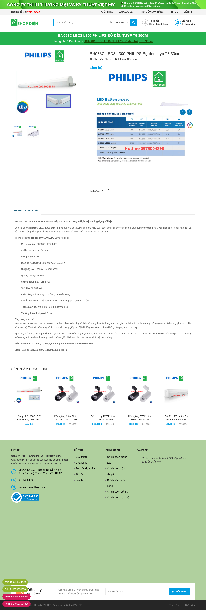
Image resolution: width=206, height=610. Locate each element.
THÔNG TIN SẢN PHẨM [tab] (26, 210)
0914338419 (33, 11)
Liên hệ (188, 11)
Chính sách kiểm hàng (116, 483)
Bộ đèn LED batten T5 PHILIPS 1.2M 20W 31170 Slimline (176, 419)
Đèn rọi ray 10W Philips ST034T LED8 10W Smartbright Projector (103, 419)
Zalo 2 (16, 589)
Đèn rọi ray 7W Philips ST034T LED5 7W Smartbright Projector (139, 419)
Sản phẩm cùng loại (29, 369)
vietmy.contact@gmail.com (34, 487)
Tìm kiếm (174, 605)
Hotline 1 (18, 596)
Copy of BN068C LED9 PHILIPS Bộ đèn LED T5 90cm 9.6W (29, 419)
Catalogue (126, 11)
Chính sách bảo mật (118, 497)
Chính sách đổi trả (117, 492)
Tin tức (173, 11)
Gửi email (179, 591)
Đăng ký (167, 24)
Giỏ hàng (186, 20)
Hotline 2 (18, 603)
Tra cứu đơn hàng (152, 11)
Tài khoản (154, 20)
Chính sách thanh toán (117, 460)
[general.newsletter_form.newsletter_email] (147, 591)
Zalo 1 (16, 582)
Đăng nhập (154, 24)
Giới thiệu (107, 11)
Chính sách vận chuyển (116, 471)
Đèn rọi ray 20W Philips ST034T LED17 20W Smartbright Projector (66, 419)
